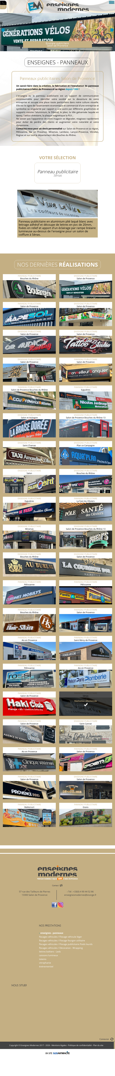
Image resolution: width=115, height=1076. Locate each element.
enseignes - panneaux (51, 932)
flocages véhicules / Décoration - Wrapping (61, 947)
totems (42, 959)
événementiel (46, 966)
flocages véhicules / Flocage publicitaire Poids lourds (65, 944)
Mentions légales (59, 1045)
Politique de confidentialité (80, 1045)
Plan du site (98, 1045)
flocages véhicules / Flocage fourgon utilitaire (62, 940)
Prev (3, 30)
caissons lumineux (48, 955)
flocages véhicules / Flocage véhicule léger (60, 936)
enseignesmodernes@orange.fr (80, 894)
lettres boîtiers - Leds (50, 951)
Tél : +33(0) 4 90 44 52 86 (81, 891)
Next (112, 30)
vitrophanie (45, 962)
